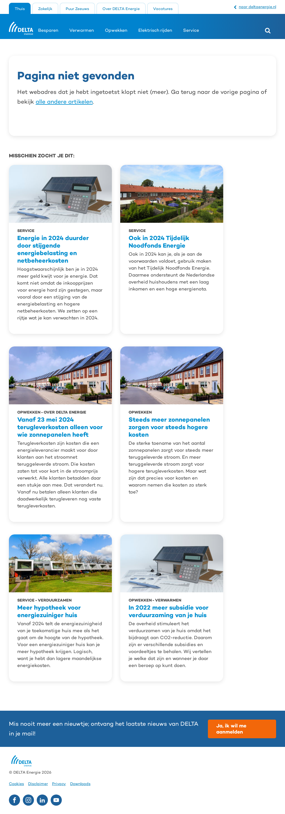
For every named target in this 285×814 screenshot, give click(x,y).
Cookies (16, 783)
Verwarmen (81, 30)
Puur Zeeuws (77, 8)
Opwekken (116, 30)
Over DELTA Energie (121, 8)
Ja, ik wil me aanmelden (231, 728)
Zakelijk (45, 8)
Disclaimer (38, 783)
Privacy (59, 783)
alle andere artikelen (64, 101)
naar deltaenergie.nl (257, 6)
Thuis (20, 8)
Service (191, 30)
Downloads (80, 783)
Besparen (48, 30)
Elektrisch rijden (155, 30)
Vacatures (163, 8)
